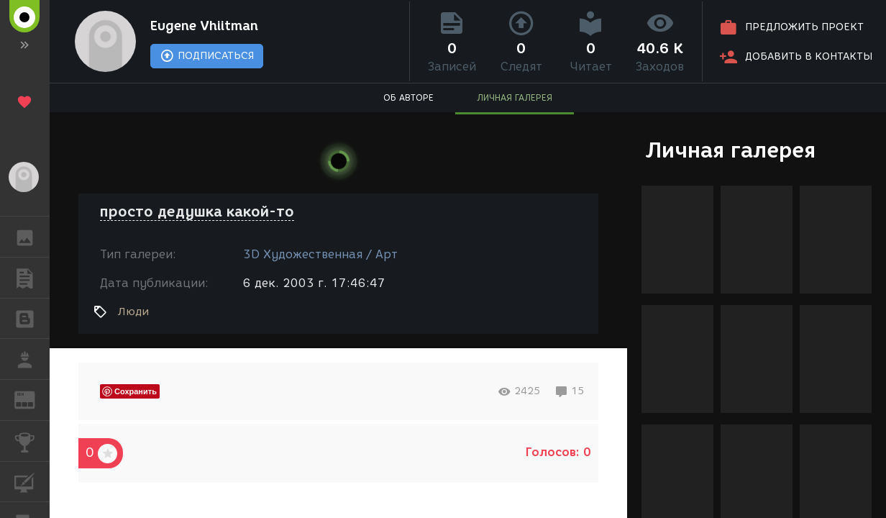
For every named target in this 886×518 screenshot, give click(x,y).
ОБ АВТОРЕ (408, 97)
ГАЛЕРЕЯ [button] (32, 237)
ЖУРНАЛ (32, 399)
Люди (133, 311)
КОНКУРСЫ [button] (32, 441)
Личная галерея (730, 150)
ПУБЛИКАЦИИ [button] (32, 278)
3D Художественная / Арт (320, 254)
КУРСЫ (32, 481)
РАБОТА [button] (32, 359)
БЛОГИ (32, 317)
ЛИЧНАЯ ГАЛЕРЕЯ (514, 97)
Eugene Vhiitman (204, 26)
